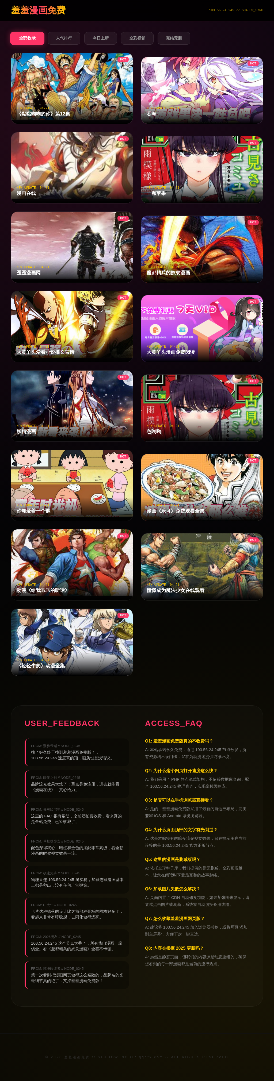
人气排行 (64, 38)
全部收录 (27, 38)
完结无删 (174, 38)
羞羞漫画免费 (38, 10)
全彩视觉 (137, 38)
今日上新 (101, 38)
